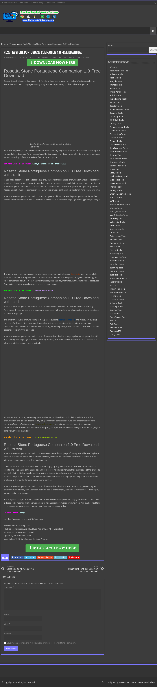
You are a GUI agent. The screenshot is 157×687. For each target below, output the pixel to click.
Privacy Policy (37, 3)
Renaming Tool (116, 268)
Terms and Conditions (55, 3)
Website (7, 633)
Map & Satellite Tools (119, 215)
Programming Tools (19, 44)
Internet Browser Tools (120, 204)
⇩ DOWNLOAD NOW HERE (52, 62)
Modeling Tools (116, 218)
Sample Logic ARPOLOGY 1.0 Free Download (22, 569)
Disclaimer (24, 3)
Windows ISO (116, 331)
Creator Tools (116, 141)
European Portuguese (44, 424)
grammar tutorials (67, 320)
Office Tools (115, 232)
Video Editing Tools (118, 317)
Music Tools (115, 225)
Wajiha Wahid (11, 57)
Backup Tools (115, 102)
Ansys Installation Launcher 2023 (49, 164)
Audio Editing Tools (118, 99)
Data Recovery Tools (118, 148)
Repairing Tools (116, 275)
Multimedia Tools (117, 222)
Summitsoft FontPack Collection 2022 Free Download (82, 569)
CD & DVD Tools (117, 120)
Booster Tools (116, 106)
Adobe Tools (115, 78)
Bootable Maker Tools (119, 109)
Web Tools (114, 324)
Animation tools (116, 85)
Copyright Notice (9, 3)
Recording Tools (117, 264)
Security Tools (116, 282)
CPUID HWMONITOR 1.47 (45, 437)
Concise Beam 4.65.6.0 (44, 290)
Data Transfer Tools (118, 152)
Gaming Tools (116, 190)
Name (7, 614)
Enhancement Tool (118, 183)
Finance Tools (116, 187)
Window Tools (116, 327)
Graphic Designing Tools (120, 194)
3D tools (113, 67)
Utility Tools (115, 313)
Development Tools (118, 159)
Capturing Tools (117, 116)
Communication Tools (119, 127)
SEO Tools (114, 285)
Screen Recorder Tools (119, 278)
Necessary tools (117, 229)
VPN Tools (114, 320)
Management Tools (118, 211)
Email (7, 624)
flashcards (75, 274)
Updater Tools (116, 310)
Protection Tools (117, 261)
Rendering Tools (117, 271)
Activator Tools (116, 74)
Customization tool (118, 144)
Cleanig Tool (115, 123)
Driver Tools (115, 169)
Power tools (115, 247)
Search (111, 45)
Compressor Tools (118, 130)
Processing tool (116, 254)
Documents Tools (117, 162)
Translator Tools (117, 299)
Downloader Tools (118, 166)
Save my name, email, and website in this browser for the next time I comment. (41, 643)
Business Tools (116, 113)
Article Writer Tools (118, 92)
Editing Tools (115, 173)
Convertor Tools (117, 137)
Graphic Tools (116, 197)
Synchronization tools (119, 292)
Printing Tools (116, 250)
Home (4, 44)
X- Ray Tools (115, 334)
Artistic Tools (115, 95)
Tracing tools (115, 296)
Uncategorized (116, 306)
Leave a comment (69, 57)
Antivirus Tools (116, 88)
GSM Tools (114, 201)
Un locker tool (116, 303)
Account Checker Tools (119, 71)
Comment (9, 587)
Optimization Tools (118, 236)
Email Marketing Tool (119, 176)
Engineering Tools (117, 180)
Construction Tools (118, 134)
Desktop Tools (116, 155)
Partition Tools (116, 239)
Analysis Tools (116, 81)
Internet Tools (116, 208)
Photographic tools (118, 243)
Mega (22, 513)
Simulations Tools (117, 289)
